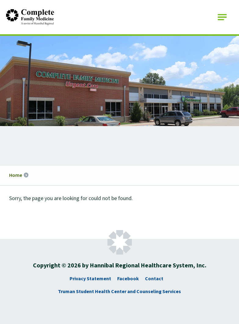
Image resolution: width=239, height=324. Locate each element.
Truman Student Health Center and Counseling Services (119, 291)
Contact (154, 278)
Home (15, 175)
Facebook (128, 278)
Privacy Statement (90, 278)
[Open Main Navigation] (222, 17)
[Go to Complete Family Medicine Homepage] (30, 17)
